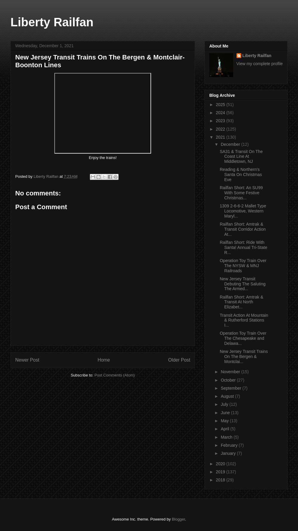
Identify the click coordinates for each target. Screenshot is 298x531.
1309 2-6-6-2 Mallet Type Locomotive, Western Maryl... (243, 210)
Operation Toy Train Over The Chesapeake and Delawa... (243, 338)
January (229, 453)
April (225, 428)
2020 (221, 463)
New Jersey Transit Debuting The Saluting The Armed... (242, 283)
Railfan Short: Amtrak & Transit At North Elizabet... (241, 302)
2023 (221, 120)
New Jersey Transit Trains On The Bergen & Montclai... (244, 356)
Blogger (178, 519)
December (231, 144)
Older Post (179, 359)
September (231, 388)
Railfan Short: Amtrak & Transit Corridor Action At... (243, 229)
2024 (221, 112)
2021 (221, 137)
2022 (221, 129)
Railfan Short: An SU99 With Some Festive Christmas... (241, 192)
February (230, 445)
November (231, 371)
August (228, 396)
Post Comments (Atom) (114, 375)
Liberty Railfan (51, 22)
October (229, 380)
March (227, 437)
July (225, 404)
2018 (221, 480)
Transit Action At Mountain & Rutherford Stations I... (244, 320)
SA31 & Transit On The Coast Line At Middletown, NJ (241, 156)
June (226, 412)
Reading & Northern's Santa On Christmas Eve (241, 174)
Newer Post (27, 359)
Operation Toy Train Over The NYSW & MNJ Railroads (243, 265)
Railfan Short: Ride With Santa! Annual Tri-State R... (243, 247)
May (225, 420)
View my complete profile (259, 63)
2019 (221, 471)
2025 (221, 104)
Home (104, 359)
